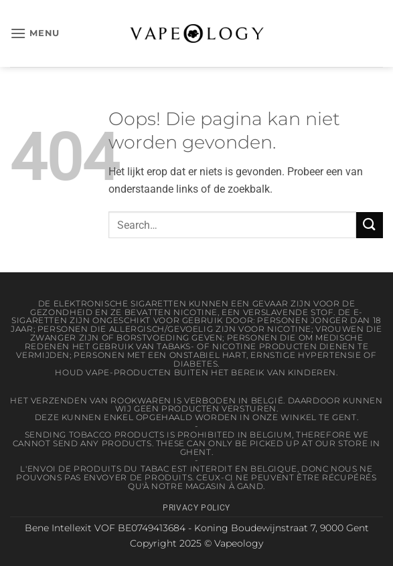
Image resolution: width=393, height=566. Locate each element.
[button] (35, 33)
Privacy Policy (196, 507)
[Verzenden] (369, 225)
